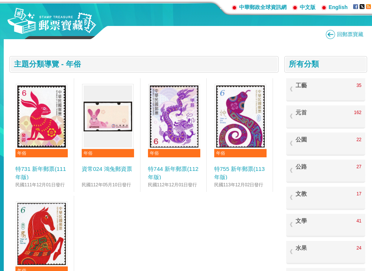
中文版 (308, 7)
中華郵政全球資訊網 (263, 7)
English (338, 7)
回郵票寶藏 (350, 34)
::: (223, 7)
